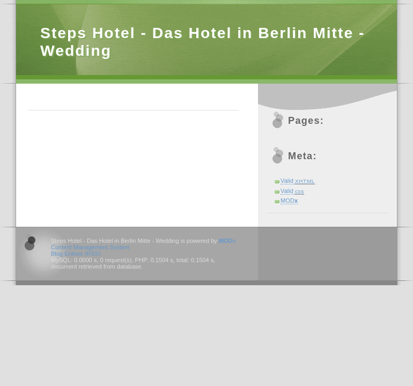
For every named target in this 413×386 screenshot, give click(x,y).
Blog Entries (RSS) (76, 253)
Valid (298, 180)
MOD (289, 200)
